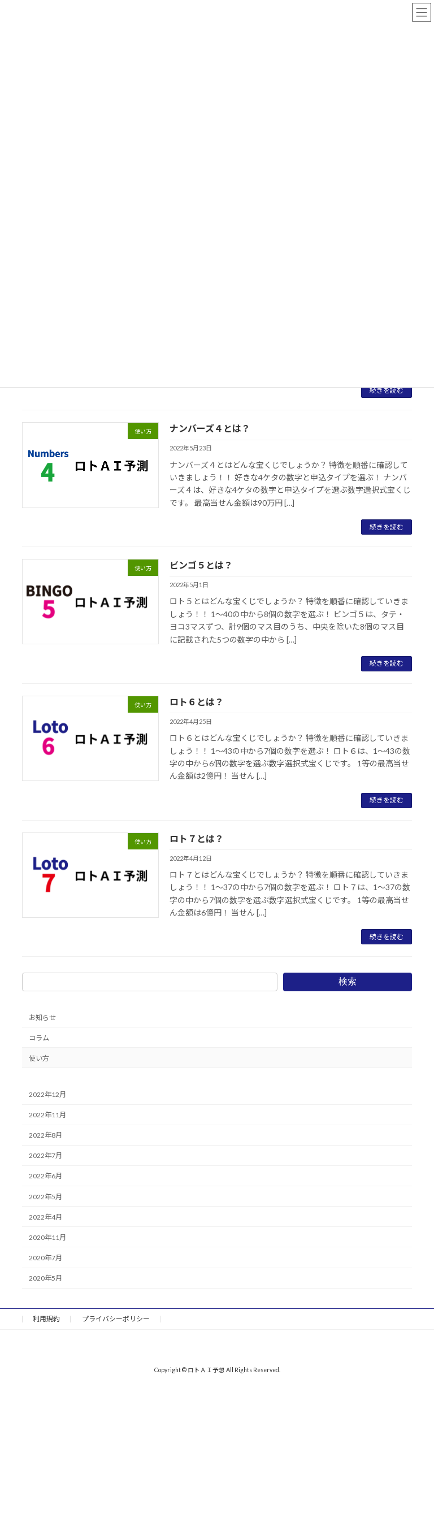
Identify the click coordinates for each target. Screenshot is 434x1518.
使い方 (39, 1058)
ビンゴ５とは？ (201, 565)
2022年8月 (45, 1135)
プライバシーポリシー (116, 1319)
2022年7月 (45, 1156)
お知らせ (42, 1017)
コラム (39, 1038)
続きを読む (386, 390)
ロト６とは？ (197, 701)
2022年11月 (47, 1115)
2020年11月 (47, 1237)
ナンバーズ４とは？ (210, 428)
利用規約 (46, 1319)
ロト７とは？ (197, 838)
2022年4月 (45, 1217)
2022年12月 (47, 1094)
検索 (347, 981)
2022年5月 (45, 1196)
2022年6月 (45, 1176)
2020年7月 (45, 1258)
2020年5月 (45, 1278)
